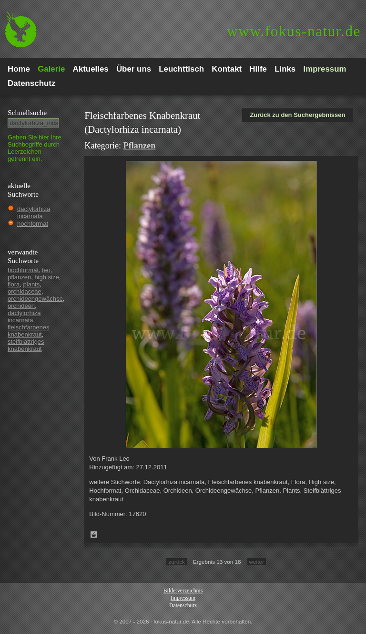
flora (14, 284)
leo (46, 270)
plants (31, 284)
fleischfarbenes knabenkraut (28, 331)
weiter (256, 562)
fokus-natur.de (294, 31)
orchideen (21, 305)
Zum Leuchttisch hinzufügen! (94, 534)
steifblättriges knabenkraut (26, 345)
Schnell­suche (27, 112)
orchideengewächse (35, 298)
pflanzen (19, 277)
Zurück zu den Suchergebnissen (297, 114)
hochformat (32, 223)
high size (46, 277)
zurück (176, 562)
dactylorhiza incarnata (33, 212)
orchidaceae (24, 291)
